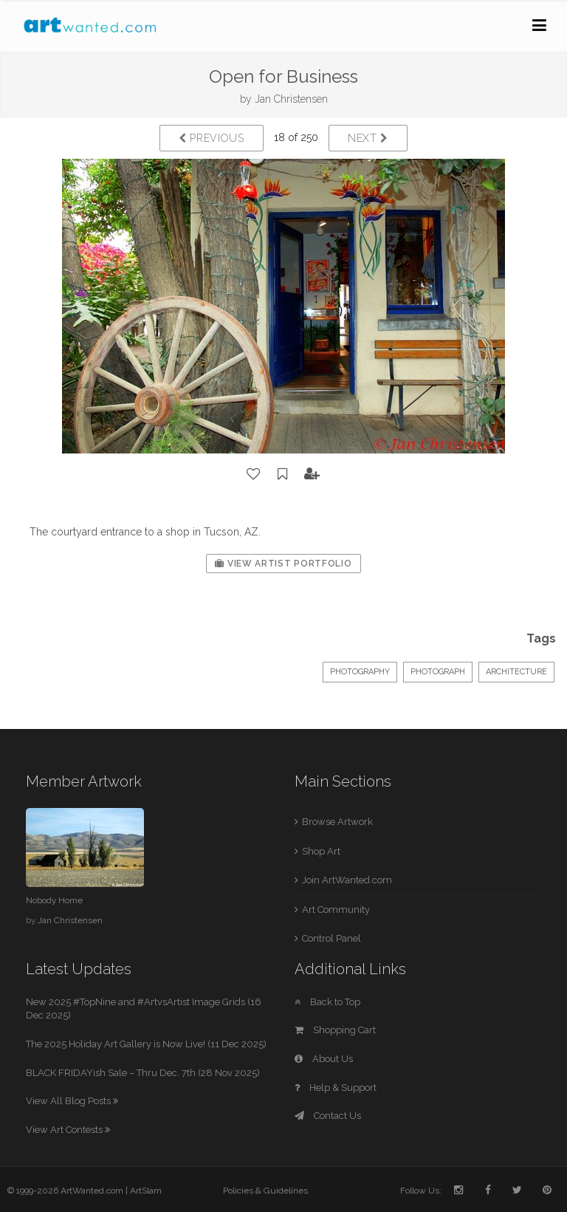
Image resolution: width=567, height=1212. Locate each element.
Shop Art (321, 851)
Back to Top (327, 1001)
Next (368, 138)
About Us (324, 1058)
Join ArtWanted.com (347, 880)
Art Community (336, 909)
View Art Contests (68, 1129)
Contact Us (328, 1115)
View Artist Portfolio (283, 563)
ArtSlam (146, 1190)
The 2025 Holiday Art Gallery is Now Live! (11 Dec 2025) (146, 1044)
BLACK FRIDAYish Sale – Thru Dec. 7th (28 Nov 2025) (143, 1072)
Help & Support (336, 1087)
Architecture (516, 672)
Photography (360, 672)
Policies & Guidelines (265, 1190)
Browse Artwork (337, 821)
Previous (211, 138)
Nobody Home (54, 900)
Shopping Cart (335, 1029)
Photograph (437, 672)
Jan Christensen (291, 99)
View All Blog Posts (72, 1100)
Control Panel (331, 938)
